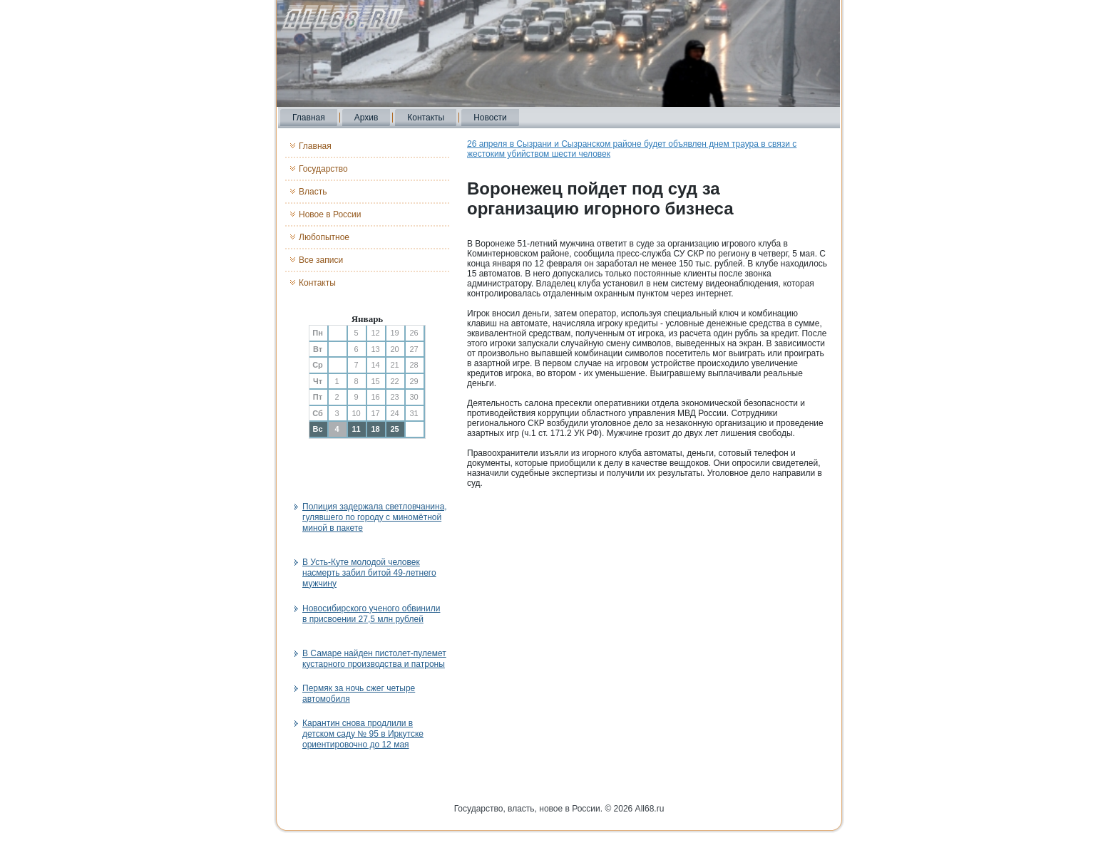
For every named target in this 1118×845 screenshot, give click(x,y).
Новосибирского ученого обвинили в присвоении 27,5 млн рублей (371, 613)
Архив (366, 118)
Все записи (321, 260)
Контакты (425, 118)
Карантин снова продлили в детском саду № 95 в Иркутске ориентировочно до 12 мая (363, 734)
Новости (489, 118)
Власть (313, 192)
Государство (323, 169)
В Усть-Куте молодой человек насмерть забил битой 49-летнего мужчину (369, 573)
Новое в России (330, 214)
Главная (308, 118)
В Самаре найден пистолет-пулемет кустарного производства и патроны (374, 658)
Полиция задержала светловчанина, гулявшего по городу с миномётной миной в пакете (374, 517)
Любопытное (324, 237)
